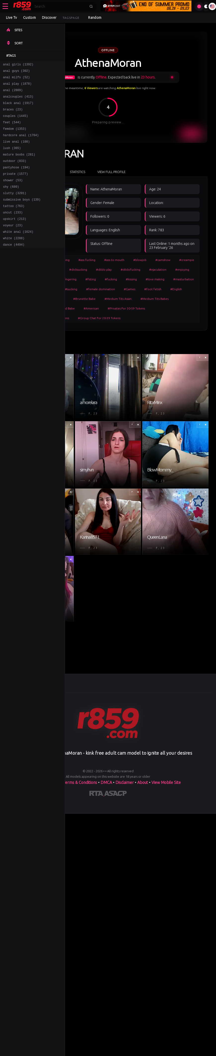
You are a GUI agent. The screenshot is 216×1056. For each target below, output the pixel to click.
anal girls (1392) (18, 65)
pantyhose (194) (16, 180)
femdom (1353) (14, 137)
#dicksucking (78, 269)
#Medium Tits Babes (155, 298)
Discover (49, 18)
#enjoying (182, 269)
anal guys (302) (16, 72)
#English (176, 289)
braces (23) (13, 115)
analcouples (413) (18, 101)
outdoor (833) (14, 173)
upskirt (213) (14, 237)
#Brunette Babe (84, 298)
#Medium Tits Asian (118, 298)
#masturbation (183, 279)
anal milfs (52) (16, 79)
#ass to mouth (114, 259)
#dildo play (104, 269)
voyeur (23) (13, 244)
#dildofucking (130, 269)
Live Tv (11, 18)
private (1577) (15, 187)
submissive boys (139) (21, 216)
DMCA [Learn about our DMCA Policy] (106, 782)
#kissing (131, 279)
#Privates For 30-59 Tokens (126, 308)
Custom (29, 18)
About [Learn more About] (143, 782)
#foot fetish (152, 289)
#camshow (162, 259)
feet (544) (12, 130)
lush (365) (12, 158)
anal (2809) (13, 94)
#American (91, 308)
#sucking (71, 289)
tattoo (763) (13, 223)
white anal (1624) (18, 252)
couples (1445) (15, 122)
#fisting (90, 279)
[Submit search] (91, 6)
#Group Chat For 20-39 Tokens (99, 318)
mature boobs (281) (19, 165)
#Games (129, 289)
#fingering (69, 279)
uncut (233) (13, 230)
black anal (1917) (18, 108)
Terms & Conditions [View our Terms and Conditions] (80, 782)
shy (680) (11, 201)
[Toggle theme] (206, 6)
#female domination (100, 289)
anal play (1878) (17, 86)
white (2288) (13, 259)
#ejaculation (157, 269)
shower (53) (13, 194)
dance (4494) (13, 266)
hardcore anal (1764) (21, 144)
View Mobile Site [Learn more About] (166, 782)
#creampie (186, 259)
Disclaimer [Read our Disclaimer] (124, 782)
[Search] (60, 6)
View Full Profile (111, 172)
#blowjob (139, 259)
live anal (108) (16, 151)
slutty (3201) (14, 208)
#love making (155, 279)
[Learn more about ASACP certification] (115, 794)
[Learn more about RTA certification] (96, 794)
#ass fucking (86, 259)
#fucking (111, 279)
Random (94, 18)
